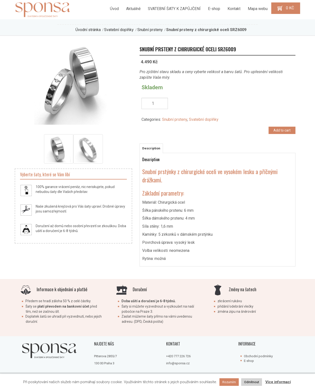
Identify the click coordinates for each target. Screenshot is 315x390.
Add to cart (282, 130)
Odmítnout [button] (251, 382)
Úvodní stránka (88, 29)
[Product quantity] (154, 103)
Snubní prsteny (150, 29)
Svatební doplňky (119, 29)
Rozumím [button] (229, 382)
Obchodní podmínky (258, 356)
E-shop (249, 361)
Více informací (278, 382)
